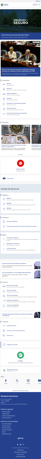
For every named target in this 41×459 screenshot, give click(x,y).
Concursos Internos (6, 417)
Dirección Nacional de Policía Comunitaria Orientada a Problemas (17, 314)
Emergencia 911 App (6, 433)
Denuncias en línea (6, 425)
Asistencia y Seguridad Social (8, 415)
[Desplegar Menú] (35, 5)
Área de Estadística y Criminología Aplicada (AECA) (16, 272)
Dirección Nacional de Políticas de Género (14, 263)
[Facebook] (17, 444)
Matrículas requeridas (7, 429)
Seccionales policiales (7, 423)
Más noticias (20, 154)
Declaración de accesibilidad (20, 452)
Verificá (3, 431)
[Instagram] (20, 444)
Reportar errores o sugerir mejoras (20, 390)
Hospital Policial (5, 413)
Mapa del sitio (20, 450)
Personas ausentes (6, 427)
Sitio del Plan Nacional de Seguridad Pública (15, 35)
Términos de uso (20, 454)
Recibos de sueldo (6, 411)
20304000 (7, 400)
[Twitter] (23, 444)
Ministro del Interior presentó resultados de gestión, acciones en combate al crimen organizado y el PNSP (18, 70)
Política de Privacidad (20, 456)
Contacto (3, 402)
